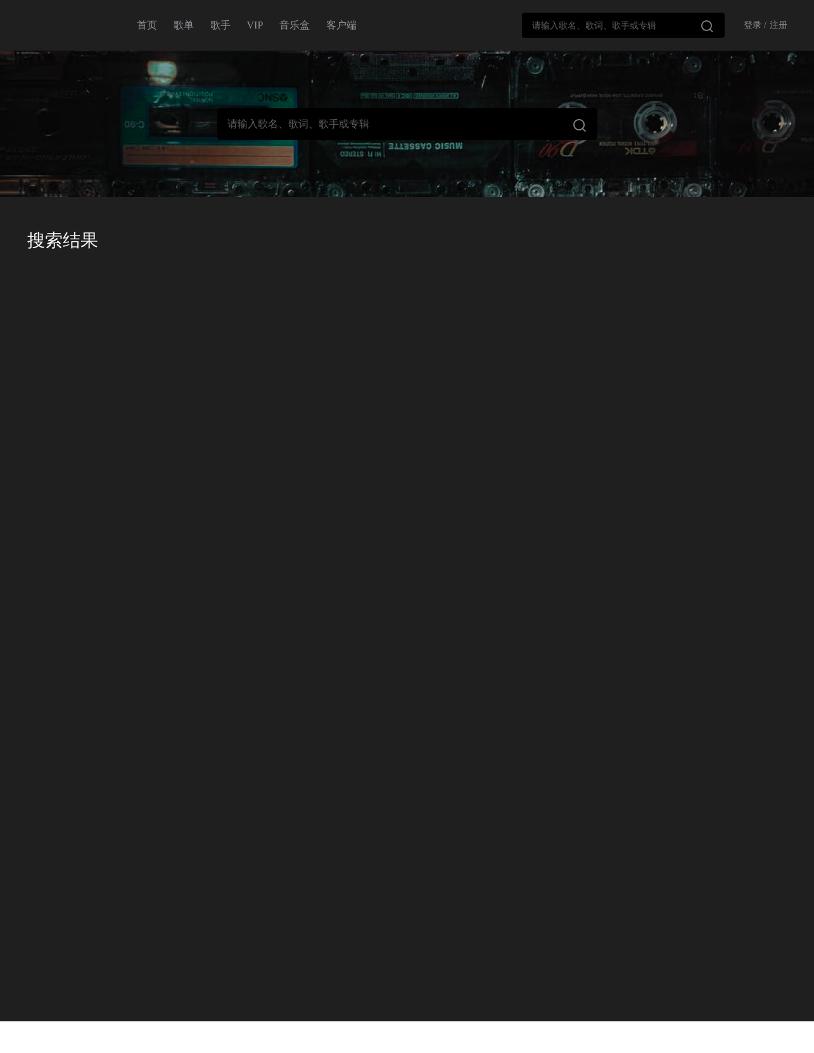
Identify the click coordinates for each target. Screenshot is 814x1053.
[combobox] (623, 25)
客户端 (341, 25)
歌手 (220, 25)
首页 (147, 25)
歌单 (184, 25)
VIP (255, 25)
